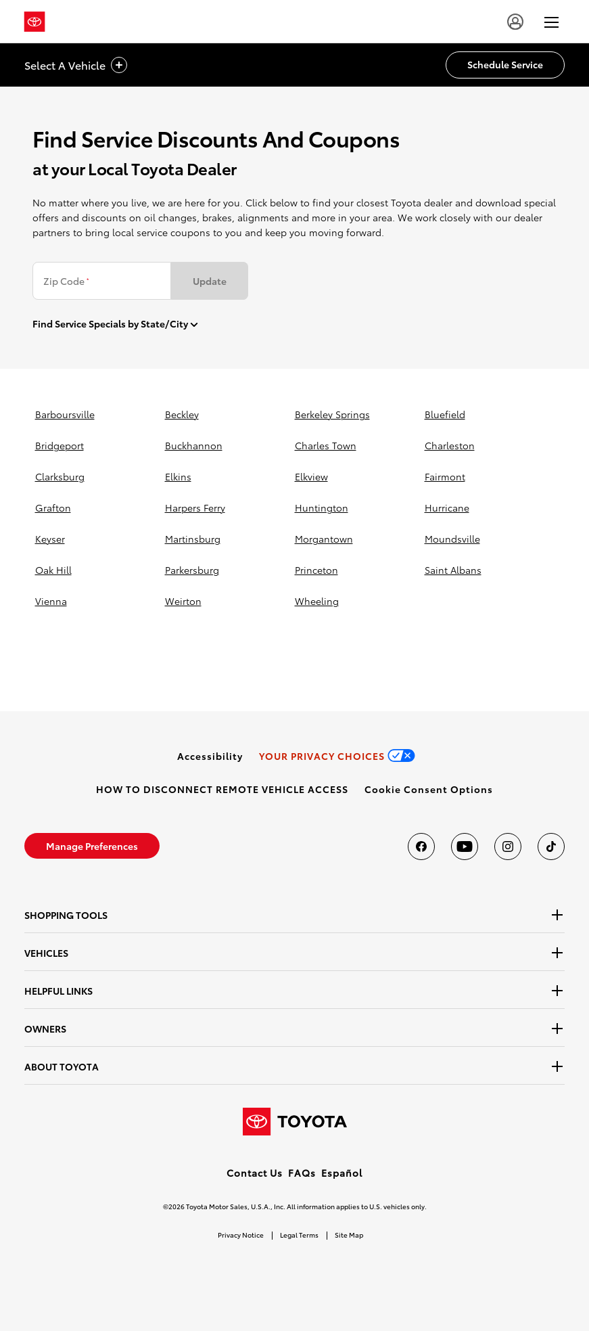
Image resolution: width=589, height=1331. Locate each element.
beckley (182, 414)
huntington (321, 507)
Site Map (349, 1235)
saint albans (453, 570)
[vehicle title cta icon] (119, 65)
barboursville (65, 414)
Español (341, 1172)
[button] (428, 789)
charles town (325, 445)
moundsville (452, 538)
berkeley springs (332, 414)
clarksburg (60, 476)
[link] (210, 756)
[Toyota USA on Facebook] (421, 846)
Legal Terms (299, 1235)
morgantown (324, 538)
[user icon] (515, 21)
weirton (183, 601)
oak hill (53, 570)
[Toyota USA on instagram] (507, 846)
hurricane (447, 507)
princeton (316, 570)
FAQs (302, 1172)
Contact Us (255, 1172)
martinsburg (192, 538)
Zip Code (66, 281)
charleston (450, 445)
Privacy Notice (241, 1235)
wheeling (317, 601)
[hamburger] (551, 21)
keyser (50, 538)
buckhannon (193, 445)
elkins (178, 476)
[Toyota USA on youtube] (464, 846)
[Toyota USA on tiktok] (551, 846)
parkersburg (192, 570)
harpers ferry (195, 507)
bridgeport (59, 445)
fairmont (445, 476)
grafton (53, 507)
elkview (311, 476)
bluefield (445, 414)
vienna (51, 601)
